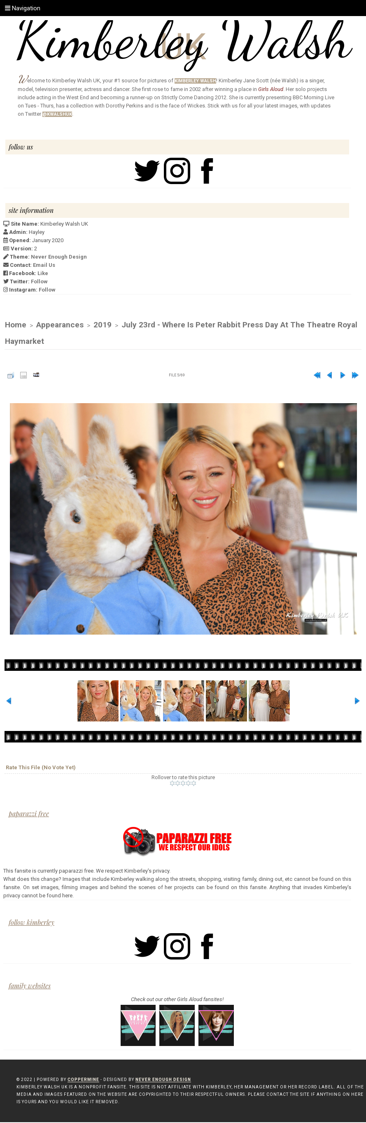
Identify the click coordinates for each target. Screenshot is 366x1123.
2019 (102, 325)
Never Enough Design (59, 257)
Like (42, 273)
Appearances (60, 325)
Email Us (44, 265)
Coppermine (83, 1080)
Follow (39, 281)
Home (15, 325)
